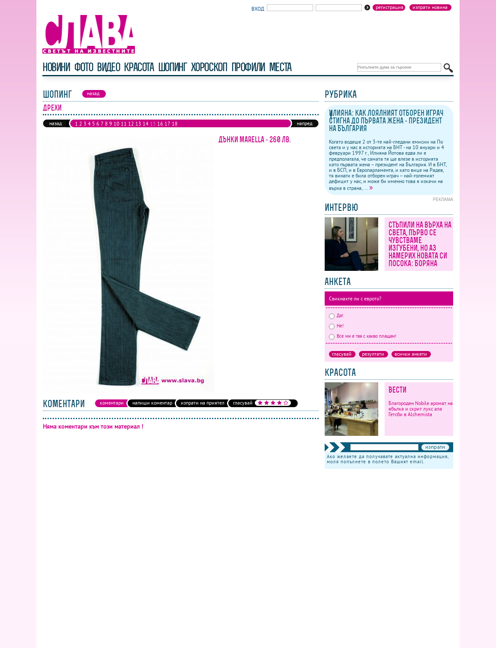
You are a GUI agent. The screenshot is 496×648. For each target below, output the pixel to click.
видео (108, 67)
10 (117, 123)
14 (146, 123)
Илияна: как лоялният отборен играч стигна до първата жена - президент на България (386, 120)
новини (56, 67)
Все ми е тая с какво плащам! (362, 336)
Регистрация (389, 7)
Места (280, 67)
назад (55, 123)
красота (138, 67)
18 (175, 123)
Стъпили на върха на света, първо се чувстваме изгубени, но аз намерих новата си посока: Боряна (419, 244)
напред (304, 123)
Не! (336, 326)
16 (160, 123)
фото (83, 67)
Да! (336, 315)
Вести (397, 390)
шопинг (172, 67)
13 (138, 123)
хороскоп (209, 67)
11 (124, 123)
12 (131, 123)
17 (167, 123)
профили (248, 67)
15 (153, 123)
